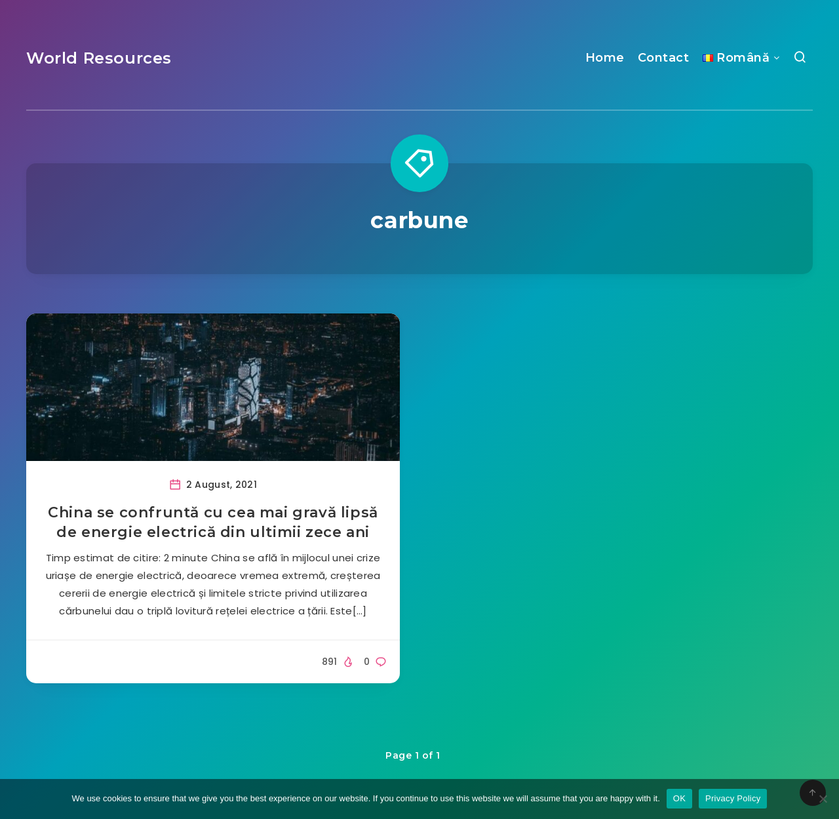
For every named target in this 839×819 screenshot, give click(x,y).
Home (605, 57)
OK (679, 798)
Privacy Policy (732, 798)
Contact (664, 57)
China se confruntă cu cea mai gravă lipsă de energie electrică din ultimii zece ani (213, 522)
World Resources (99, 58)
